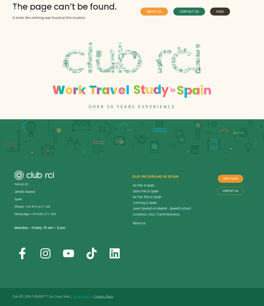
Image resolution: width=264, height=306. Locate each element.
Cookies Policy (103, 296)
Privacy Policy (82, 296)
